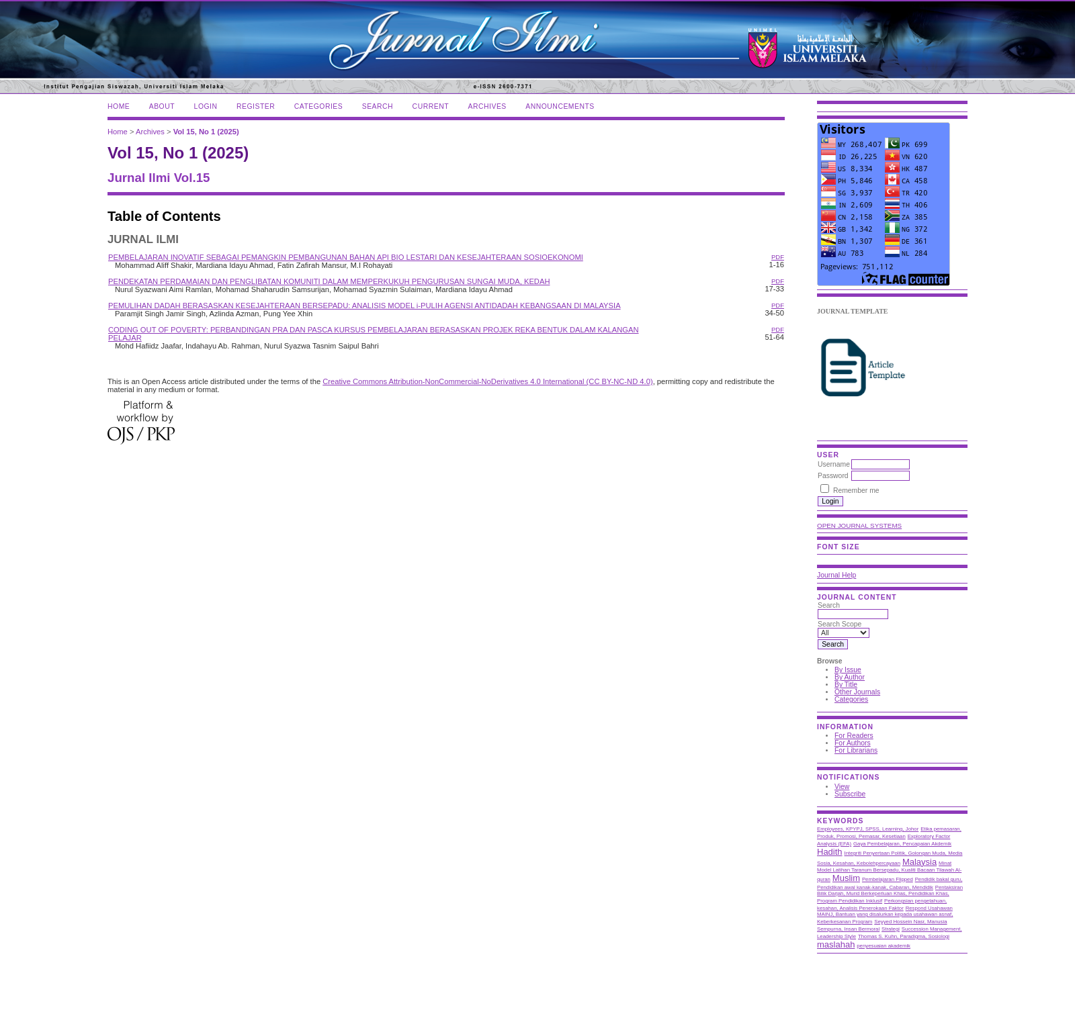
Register (255, 106)
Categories (851, 699)
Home (119, 106)
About (162, 106)
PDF (777, 257)
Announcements (560, 106)
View (841, 786)
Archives (487, 106)
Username (834, 464)
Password (833, 475)
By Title (845, 684)
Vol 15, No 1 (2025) (206, 132)
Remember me (856, 490)
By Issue (847, 669)
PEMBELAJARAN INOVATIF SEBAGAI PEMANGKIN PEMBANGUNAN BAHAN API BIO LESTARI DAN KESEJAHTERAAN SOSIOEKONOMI (345, 257)
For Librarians (855, 750)
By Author (849, 677)
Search (377, 106)
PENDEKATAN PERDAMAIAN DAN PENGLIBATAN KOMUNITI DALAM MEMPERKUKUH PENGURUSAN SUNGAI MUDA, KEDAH (329, 281)
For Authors (852, 743)
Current (431, 106)
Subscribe (849, 794)
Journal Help (836, 575)
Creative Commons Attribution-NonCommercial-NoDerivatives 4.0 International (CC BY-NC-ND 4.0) (487, 381)
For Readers (853, 735)
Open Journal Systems (859, 525)
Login (206, 106)
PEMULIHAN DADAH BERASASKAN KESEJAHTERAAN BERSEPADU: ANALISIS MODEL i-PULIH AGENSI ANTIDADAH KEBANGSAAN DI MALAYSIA (364, 305)
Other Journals (857, 692)
